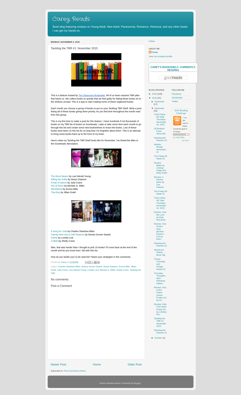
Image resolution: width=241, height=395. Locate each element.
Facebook (176, 94)
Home (97, 364)
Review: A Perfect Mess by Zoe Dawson (159, 182)
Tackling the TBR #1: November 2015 (160, 322)
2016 (154, 94)
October (159, 338)
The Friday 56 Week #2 (160, 157)
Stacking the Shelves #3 (160, 139)
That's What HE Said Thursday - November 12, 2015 (160, 203)
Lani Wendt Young (77, 270)
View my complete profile (160, 56)
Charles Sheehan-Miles (69, 266)
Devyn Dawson (110, 266)
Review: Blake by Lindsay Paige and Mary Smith (160, 168)
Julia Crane (62, 270)
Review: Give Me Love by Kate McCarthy (160, 216)
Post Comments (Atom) (75, 371)
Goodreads (177, 97)
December (159, 101)
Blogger (137, 383)
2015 (154, 98)
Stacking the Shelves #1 (160, 331)
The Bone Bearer (60, 176)
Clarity (54, 237)
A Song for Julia (59, 231)
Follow (152, 41)
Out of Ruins (57, 186)
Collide (54, 241)
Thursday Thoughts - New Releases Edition (160, 278)
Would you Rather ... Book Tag (159, 252)
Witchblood (56, 189)
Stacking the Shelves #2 (160, 244)
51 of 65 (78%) (178, 137)
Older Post (135, 364)
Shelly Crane (123, 270)
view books (185, 140)
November (159, 108)
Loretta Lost (92, 270)
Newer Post (58, 364)
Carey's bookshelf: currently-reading (173, 68)
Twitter (175, 101)
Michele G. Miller (107, 270)
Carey (155, 52)
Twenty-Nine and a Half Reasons (68, 234)
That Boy (55, 192)
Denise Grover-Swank (92, 266)
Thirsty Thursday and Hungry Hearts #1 (160, 264)
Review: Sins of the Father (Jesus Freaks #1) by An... (160, 293)
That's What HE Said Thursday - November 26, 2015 (160, 119)
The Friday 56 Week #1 (160, 192)
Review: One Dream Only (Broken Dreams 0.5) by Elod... (160, 231)
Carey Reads (71, 19)
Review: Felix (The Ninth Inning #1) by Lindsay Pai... (160, 309)
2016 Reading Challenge (181, 111)
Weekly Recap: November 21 (160, 148)
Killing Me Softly (59, 179)
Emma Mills (124, 266)
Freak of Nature (59, 182)
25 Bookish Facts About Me (159, 131)
